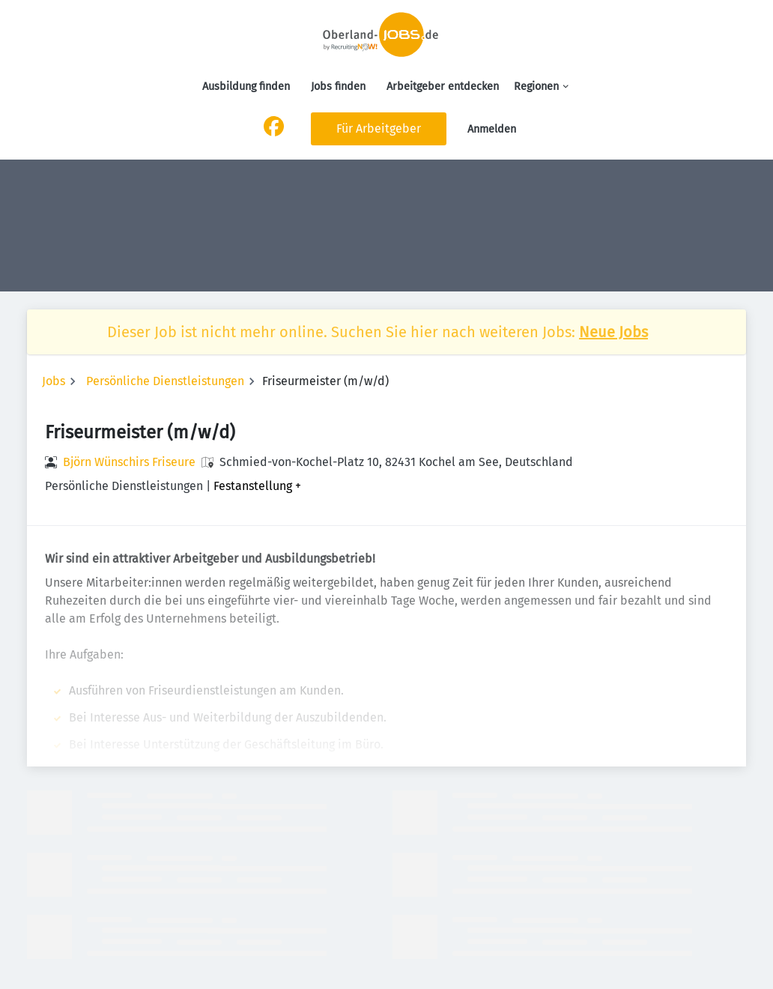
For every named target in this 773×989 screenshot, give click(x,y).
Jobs (53, 381)
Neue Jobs (613, 332)
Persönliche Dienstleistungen (165, 381)
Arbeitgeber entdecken (442, 86)
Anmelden (491, 129)
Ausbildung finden (246, 86)
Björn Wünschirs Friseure (129, 462)
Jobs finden (338, 86)
